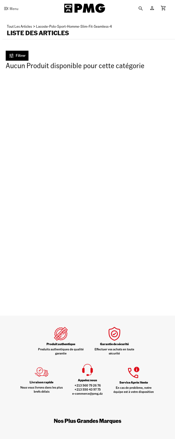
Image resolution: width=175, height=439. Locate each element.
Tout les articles (19, 26)
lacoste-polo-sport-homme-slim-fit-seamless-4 (74, 26)
